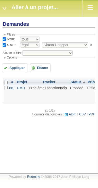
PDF (92, 114)
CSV (82, 114)
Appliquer (17, 68)
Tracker (48, 82)
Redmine (33, 177)
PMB (21, 88)
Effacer (42, 68)
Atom (72, 114)
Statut (10, 38)
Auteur (10, 44)
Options (12, 57)
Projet (22, 82)
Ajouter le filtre (12, 52)
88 (11, 88)
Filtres (11, 34)
